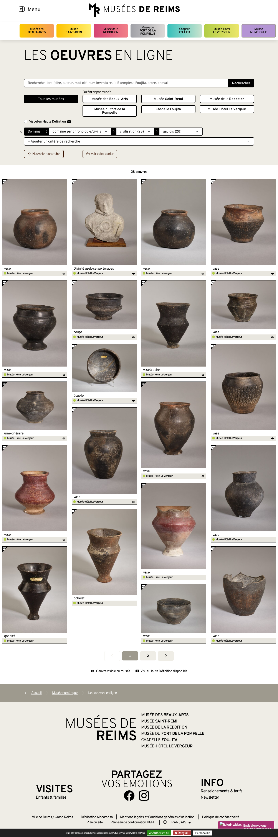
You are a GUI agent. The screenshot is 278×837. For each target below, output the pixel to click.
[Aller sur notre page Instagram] (144, 795)
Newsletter (210, 797)
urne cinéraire (13, 433)
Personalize (202, 833)
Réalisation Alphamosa (97, 817)
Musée (74, 30)
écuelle (79, 396)
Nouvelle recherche (44, 154)
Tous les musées (51, 99)
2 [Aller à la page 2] (148, 656)
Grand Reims (64, 817)
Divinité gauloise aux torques (94, 268)
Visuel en (50, 122)
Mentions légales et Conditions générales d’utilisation (157, 817)
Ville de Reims (42, 817)
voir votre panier (99, 154)
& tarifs (221, 791)
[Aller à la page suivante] (166, 656)
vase (7, 268)
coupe (78, 332)
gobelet (79, 598)
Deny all (182, 833)
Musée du (148, 31)
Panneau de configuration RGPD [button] (133, 822)
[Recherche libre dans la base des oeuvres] (126, 83)
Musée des (37, 30)
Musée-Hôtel (221, 30)
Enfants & (51, 797)
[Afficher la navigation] (22, 10)
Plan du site (95, 822)
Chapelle (184, 30)
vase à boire (151, 370)
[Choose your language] (177, 822)
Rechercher (241, 83)
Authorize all (159, 833)
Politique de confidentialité (220, 817)
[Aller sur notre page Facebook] (129, 795)
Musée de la (110, 30)
